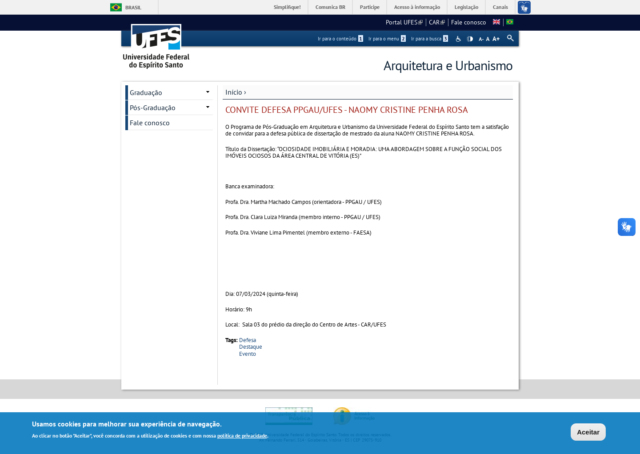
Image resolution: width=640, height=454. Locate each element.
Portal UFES (404, 22)
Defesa (247, 340)
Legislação (466, 7)
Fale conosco (468, 22)
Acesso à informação (417, 7)
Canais (500, 7)
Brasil (133, 7)
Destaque (250, 346)
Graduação (146, 92)
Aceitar (588, 433)
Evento (247, 354)
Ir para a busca (429, 39)
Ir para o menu (387, 39)
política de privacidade (242, 437)
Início (233, 92)
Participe (370, 7)
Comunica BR (330, 7)
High (470, 39)
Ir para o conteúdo (340, 39)
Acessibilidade (459, 39)
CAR (437, 22)
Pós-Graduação (153, 107)
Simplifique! (287, 7)
